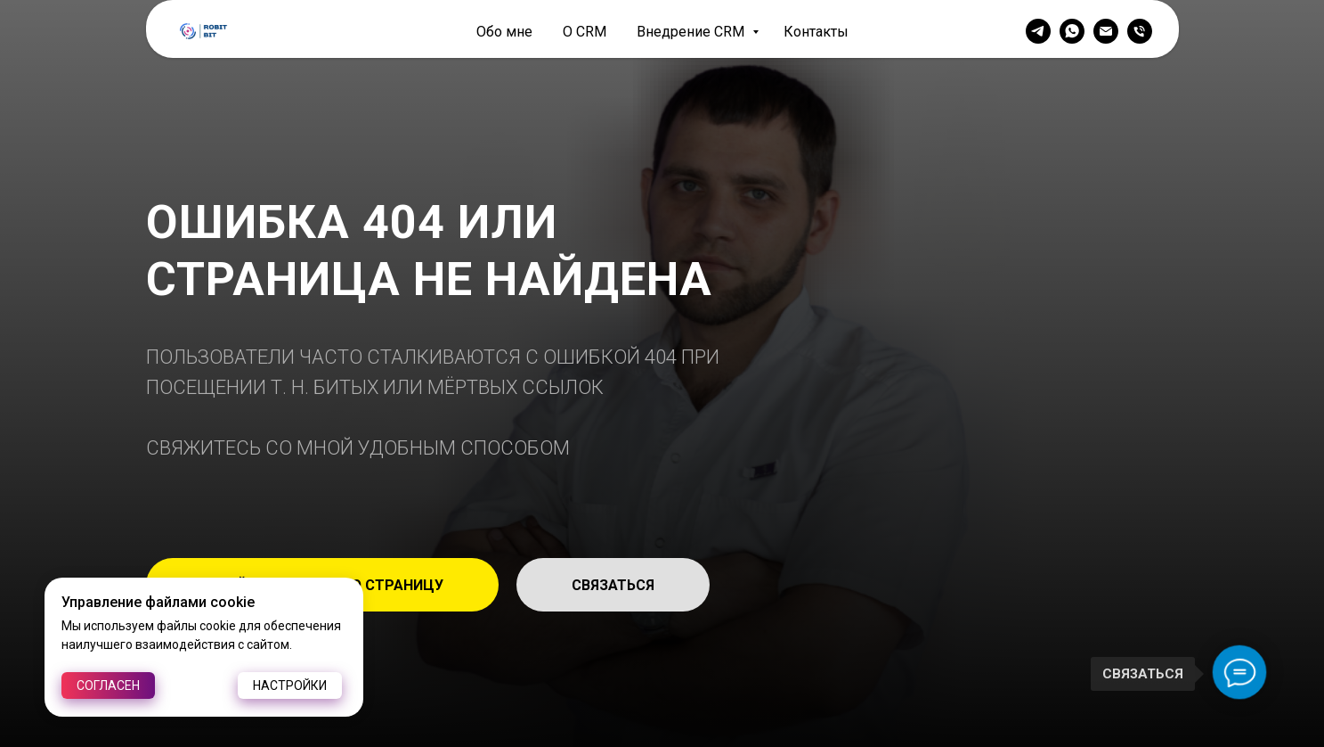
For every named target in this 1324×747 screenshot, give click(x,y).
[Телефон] (1139, 31)
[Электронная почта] (1105, 31)
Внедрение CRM (692, 31)
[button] (613, 585)
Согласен (108, 685)
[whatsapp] (1072, 31)
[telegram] (1038, 31)
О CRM (584, 31)
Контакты (816, 31)
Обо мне (504, 31)
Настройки (290, 685)
